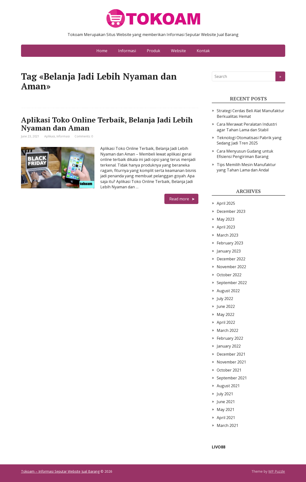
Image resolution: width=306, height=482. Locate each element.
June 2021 (226, 401)
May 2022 (225, 314)
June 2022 (226, 306)
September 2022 (232, 282)
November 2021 (231, 362)
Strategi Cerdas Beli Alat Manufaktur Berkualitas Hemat (250, 113)
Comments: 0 (84, 136)
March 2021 (227, 425)
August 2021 (228, 385)
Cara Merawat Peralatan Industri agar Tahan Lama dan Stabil (247, 126)
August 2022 (228, 290)
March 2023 (227, 235)
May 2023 (225, 219)
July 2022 (225, 298)
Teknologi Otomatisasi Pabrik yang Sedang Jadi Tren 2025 (249, 140)
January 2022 (229, 346)
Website (178, 50)
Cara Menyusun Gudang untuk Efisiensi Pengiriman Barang (245, 153)
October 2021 (229, 370)
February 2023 (230, 243)
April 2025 (226, 203)
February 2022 (230, 338)
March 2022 (227, 330)
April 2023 (226, 227)
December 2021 (231, 354)
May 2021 (225, 409)
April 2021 (226, 417)
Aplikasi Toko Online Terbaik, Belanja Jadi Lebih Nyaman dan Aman (107, 124)
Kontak (203, 50)
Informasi (127, 50)
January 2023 (229, 251)
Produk (153, 50)
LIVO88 (218, 447)
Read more (179, 199)
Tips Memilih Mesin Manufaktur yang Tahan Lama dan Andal (246, 167)
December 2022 (231, 259)
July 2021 (225, 394)
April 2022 (226, 322)
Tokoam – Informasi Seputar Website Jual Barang (60, 471)
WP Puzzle (276, 471)
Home (101, 50)
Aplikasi (49, 136)
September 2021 (232, 378)
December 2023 (231, 211)
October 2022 (229, 274)
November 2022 (231, 266)
